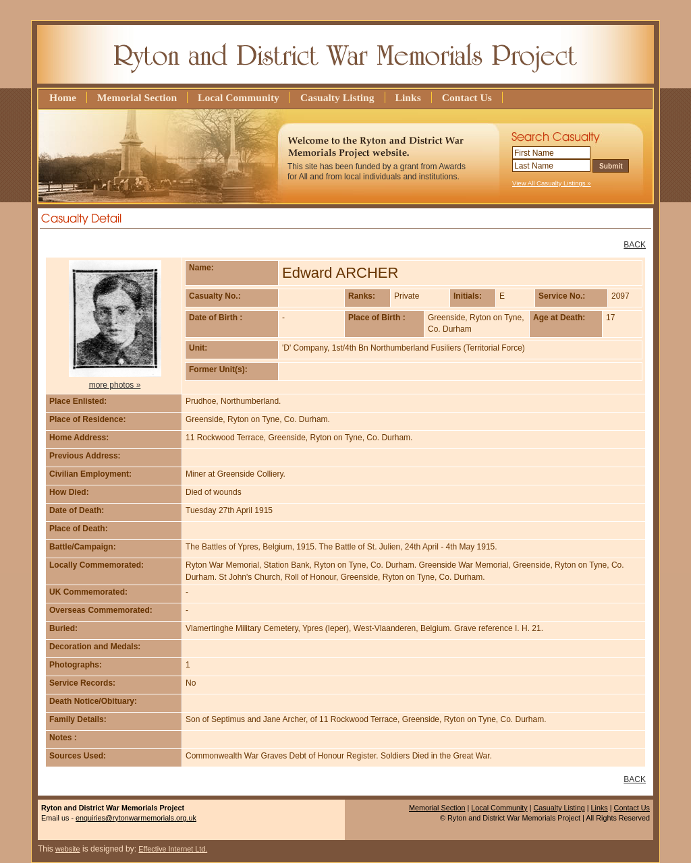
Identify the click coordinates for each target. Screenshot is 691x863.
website (67, 849)
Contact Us (467, 97)
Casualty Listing (337, 97)
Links (408, 97)
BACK (635, 244)
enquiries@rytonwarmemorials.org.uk (136, 818)
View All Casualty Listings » (551, 183)
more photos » (115, 385)
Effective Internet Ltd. (172, 849)
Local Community (238, 97)
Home (62, 97)
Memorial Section (137, 97)
